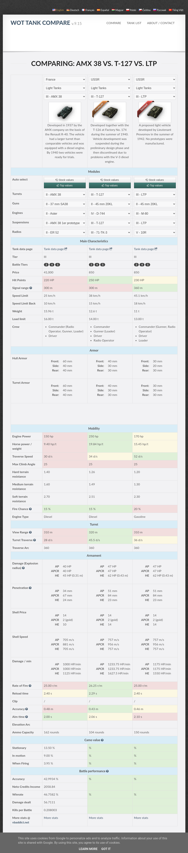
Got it (106, 849)
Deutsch (73, 10)
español (103, 10)
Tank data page (55, 249)
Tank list (134, 23)
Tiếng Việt (176, 10)
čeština (145, 10)
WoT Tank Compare (46, 22)
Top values (65, 185)
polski (131, 10)
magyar (118, 10)
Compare (113, 23)
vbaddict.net (20, 822)
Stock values (65, 179)
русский (159, 10)
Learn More (88, 849)
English (58, 10)
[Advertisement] (94, 40)
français (88, 10)
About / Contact (161, 23)
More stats (51, 817)
